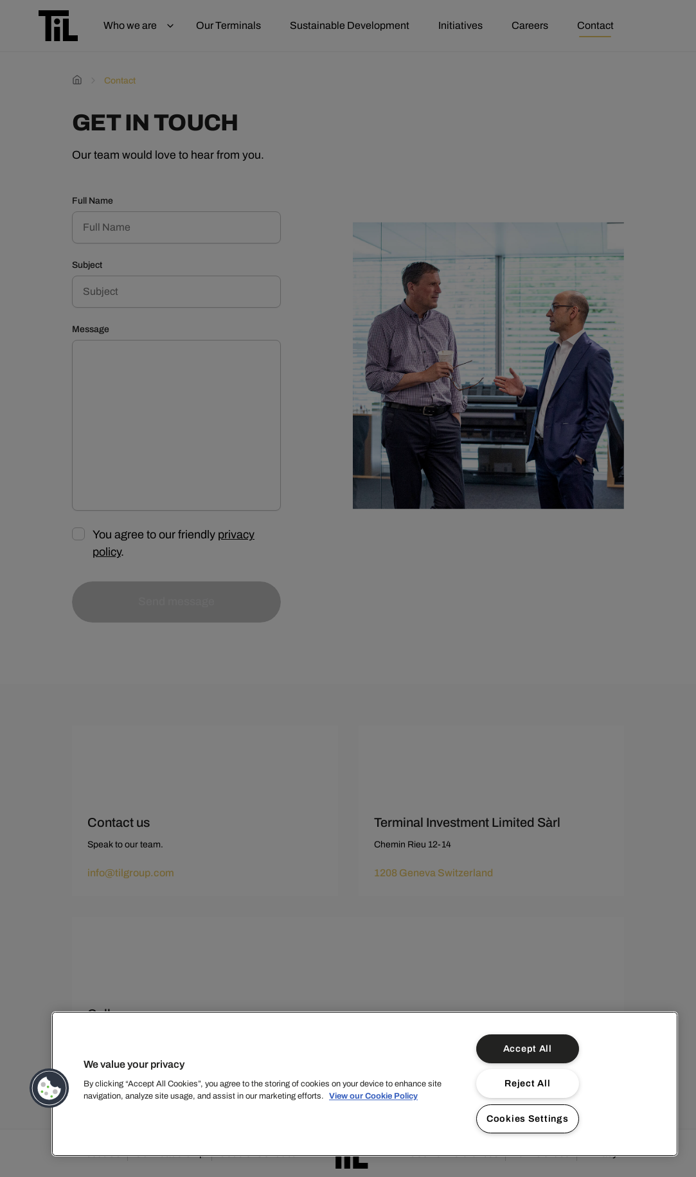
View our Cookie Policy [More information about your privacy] (373, 1096)
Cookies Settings (527, 1118)
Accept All (527, 1048)
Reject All (527, 1083)
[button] (49, 1088)
